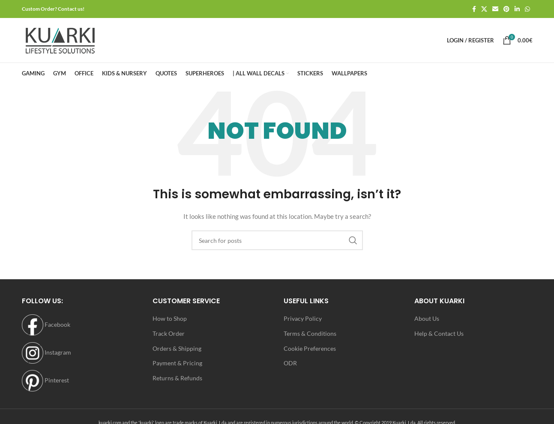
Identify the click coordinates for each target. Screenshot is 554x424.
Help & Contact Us (439, 333)
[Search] (277, 240)
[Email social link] (495, 9)
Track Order (169, 333)
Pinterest (45, 380)
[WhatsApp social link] (527, 9)
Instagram (46, 352)
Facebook (46, 324)
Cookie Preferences (310, 348)
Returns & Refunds (177, 378)
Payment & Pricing (177, 363)
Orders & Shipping (177, 348)
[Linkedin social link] (517, 9)
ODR (290, 363)
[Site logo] (60, 39)
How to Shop (170, 318)
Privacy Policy (303, 318)
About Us (426, 318)
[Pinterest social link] (506, 9)
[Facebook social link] (474, 9)
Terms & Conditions (310, 333)
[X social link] (484, 9)
